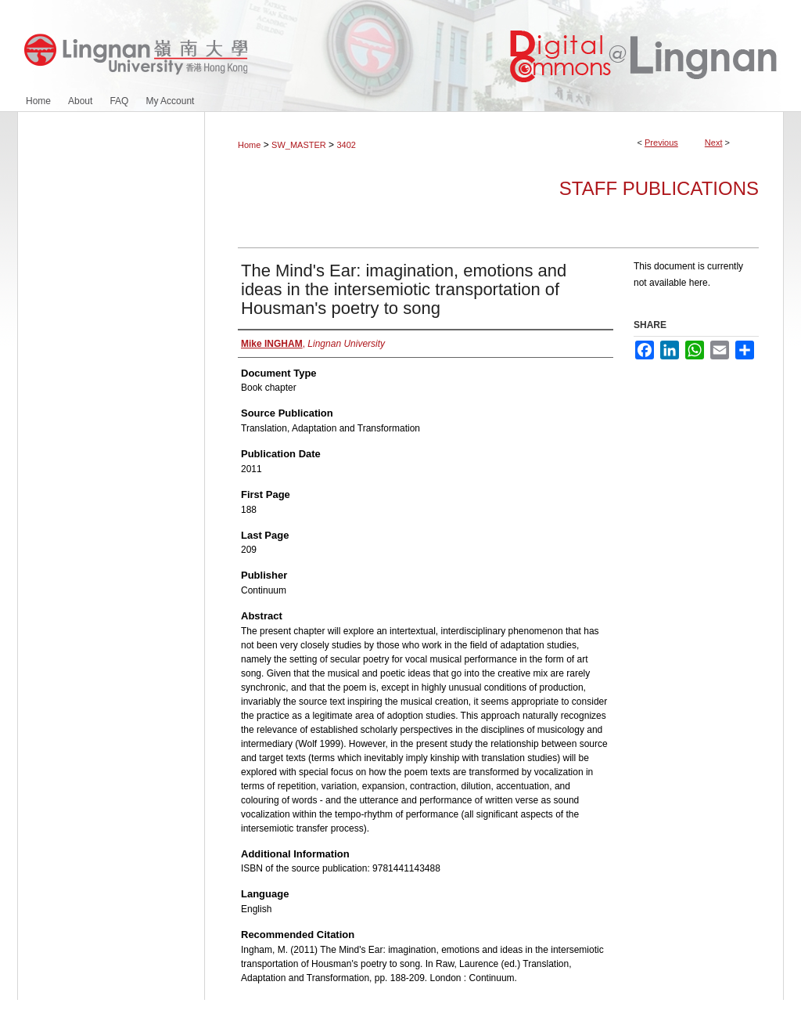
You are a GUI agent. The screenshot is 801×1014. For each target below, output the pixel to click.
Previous (661, 142)
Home (249, 145)
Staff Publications (659, 188)
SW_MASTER (298, 145)
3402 (345, 145)
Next (714, 142)
